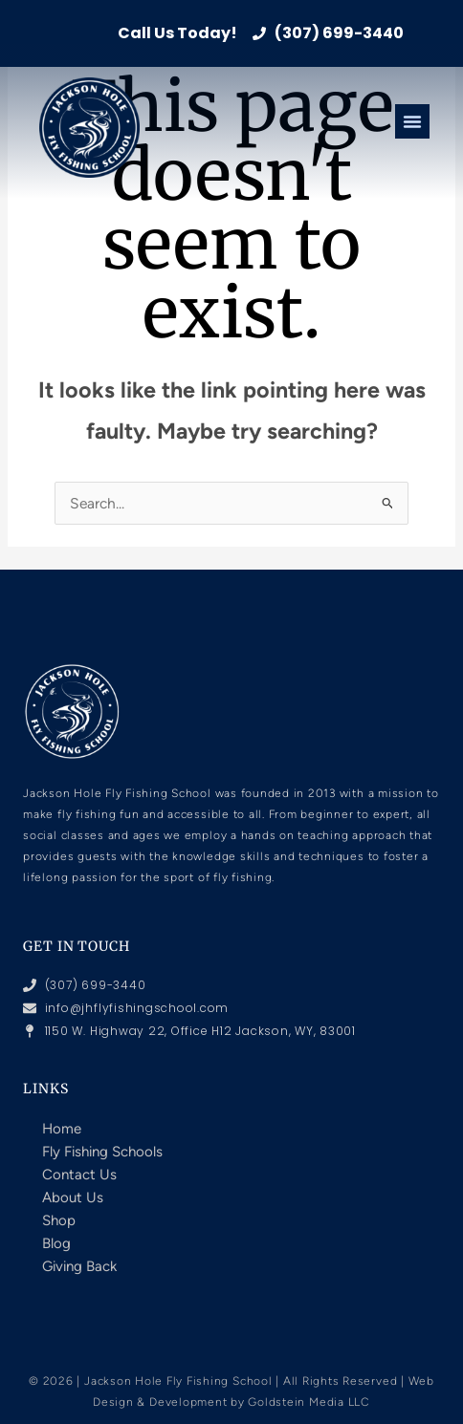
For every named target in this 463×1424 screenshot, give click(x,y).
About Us (72, 1197)
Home (61, 1128)
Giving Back (79, 1266)
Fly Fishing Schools (102, 1151)
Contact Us (79, 1174)
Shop (59, 1220)
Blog (56, 1243)
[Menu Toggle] (412, 121)
